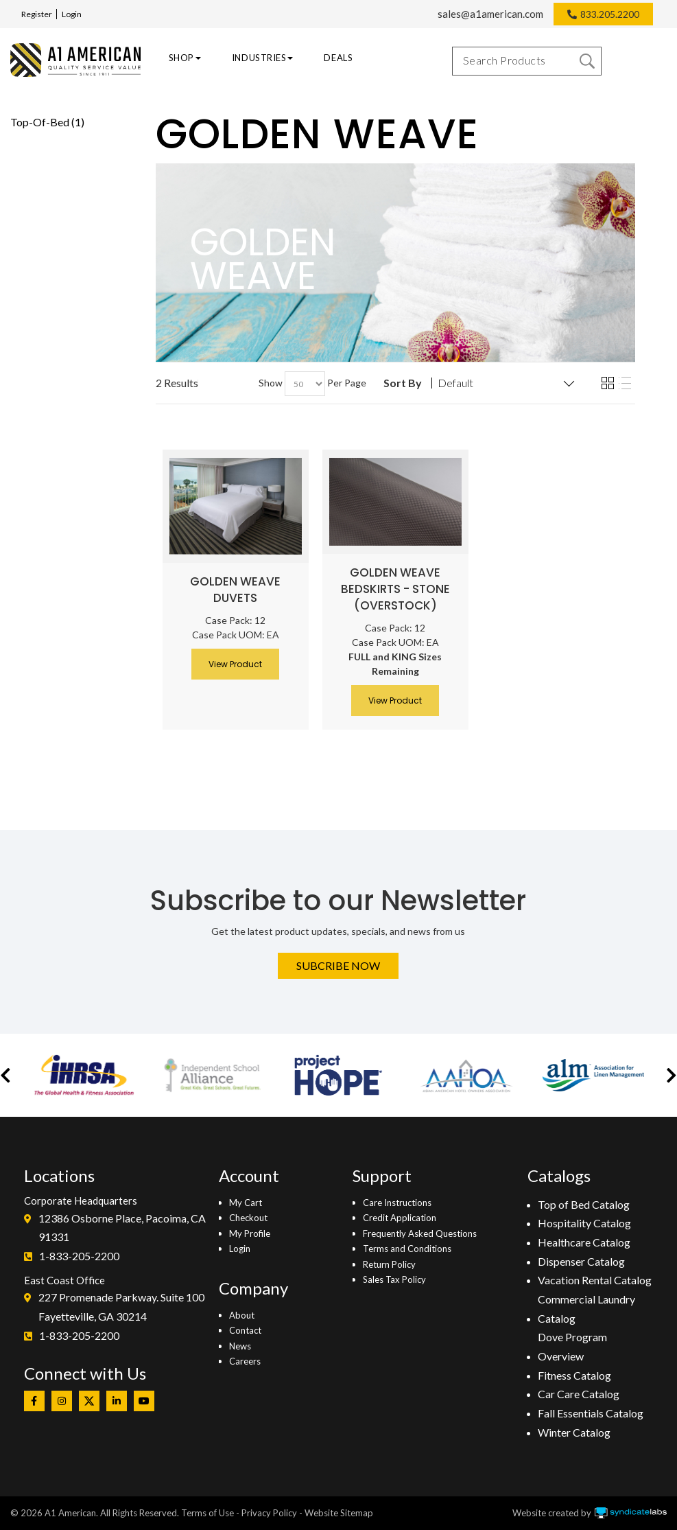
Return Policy (389, 1264)
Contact (245, 1330)
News (240, 1346)
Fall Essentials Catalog (590, 1412)
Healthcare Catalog (584, 1242)
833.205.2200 (609, 14)
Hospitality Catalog (584, 1222)
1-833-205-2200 (79, 1255)
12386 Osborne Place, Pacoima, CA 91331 (122, 1228)
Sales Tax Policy (394, 1279)
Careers (245, 1361)
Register (36, 14)
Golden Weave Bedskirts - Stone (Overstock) (395, 589)
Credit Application (399, 1217)
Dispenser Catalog (581, 1261)
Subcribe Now (338, 965)
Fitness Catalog (574, 1375)
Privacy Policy (269, 1512)
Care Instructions (397, 1202)
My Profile (249, 1233)
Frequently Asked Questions (420, 1233)
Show (271, 383)
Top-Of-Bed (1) (47, 121)
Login (72, 14)
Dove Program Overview (572, 1346)
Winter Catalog (574, 1432)
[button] (5, 1075)
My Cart (245, 1202)
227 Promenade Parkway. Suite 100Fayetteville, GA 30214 (121, 1306)
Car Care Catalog (578, 1393)
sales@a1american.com (490, 14)
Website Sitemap (339, 1512)
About (241, 1315)
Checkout (248, 1217)
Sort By (402, 383)
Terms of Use (207, 1512)
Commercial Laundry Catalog (586, 1309)
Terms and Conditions (407, 1248)
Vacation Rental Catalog (595, 1279)
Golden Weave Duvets (235, 589)
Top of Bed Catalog (584, 1204)
